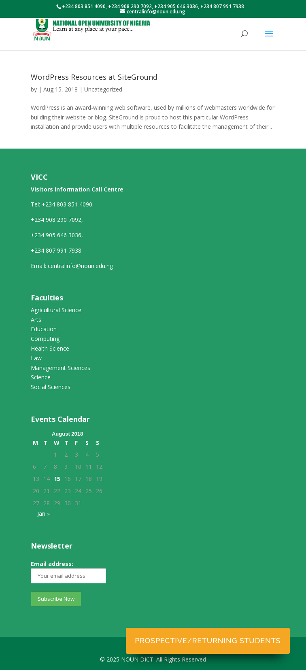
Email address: (68, 572)
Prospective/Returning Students (207, 640)
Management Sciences (60, 368)
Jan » (43, 513)
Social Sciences (50, 387)
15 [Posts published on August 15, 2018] (57, 479)
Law (36, 358)
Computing (45, 338)
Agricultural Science (56, 310)
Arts (36, 319)
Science (41, 377)
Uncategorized (103, 89)
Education (44, 329)
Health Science (50, 348)
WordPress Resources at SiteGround (94, 77)
